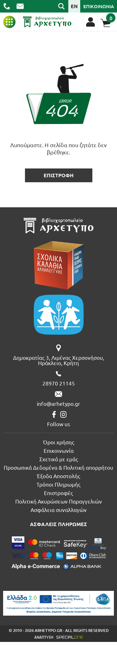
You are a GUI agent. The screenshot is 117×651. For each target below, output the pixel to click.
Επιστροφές (58, 492)
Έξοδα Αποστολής (58, 475)
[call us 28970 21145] (6, 6)
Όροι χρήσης (58, 442)
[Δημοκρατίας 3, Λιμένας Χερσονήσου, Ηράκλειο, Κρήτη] (58, 354)
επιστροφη (59, 175)
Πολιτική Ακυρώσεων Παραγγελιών (58, 501)
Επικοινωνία (59, 450)
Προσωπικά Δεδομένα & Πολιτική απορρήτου (58, 467)
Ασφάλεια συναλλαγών (59, 509)
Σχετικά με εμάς (58, 459)
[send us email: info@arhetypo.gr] (20, 6)
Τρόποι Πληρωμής (58, 484)
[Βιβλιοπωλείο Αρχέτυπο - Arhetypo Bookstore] (47, 22)
